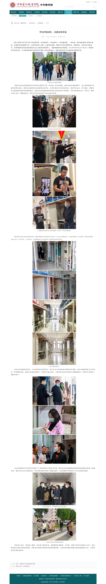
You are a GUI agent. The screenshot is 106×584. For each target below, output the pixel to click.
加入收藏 (94, 2)
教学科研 (45, 12)
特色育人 (31, 15)
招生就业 (52, 12)
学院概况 (21, 12)
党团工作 (60, 12)
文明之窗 (92, 12)
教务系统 (44, 575)
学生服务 (36, 575)
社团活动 (39, 15)
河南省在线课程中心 (66, 575)
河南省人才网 (78, 575)
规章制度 (14, 15)
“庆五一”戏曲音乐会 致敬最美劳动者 (25, 564)
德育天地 (76, 12)
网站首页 (13, 12)
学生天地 (68, 12)
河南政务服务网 (27, 575)
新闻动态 (29, 12)
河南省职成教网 (53, 575)
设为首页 (88, 2)
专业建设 (37, 12)
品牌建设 (84, 12)
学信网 (18, 575)
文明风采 (22, 15)
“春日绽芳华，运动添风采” (23, 566)
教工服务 (86, 575)
